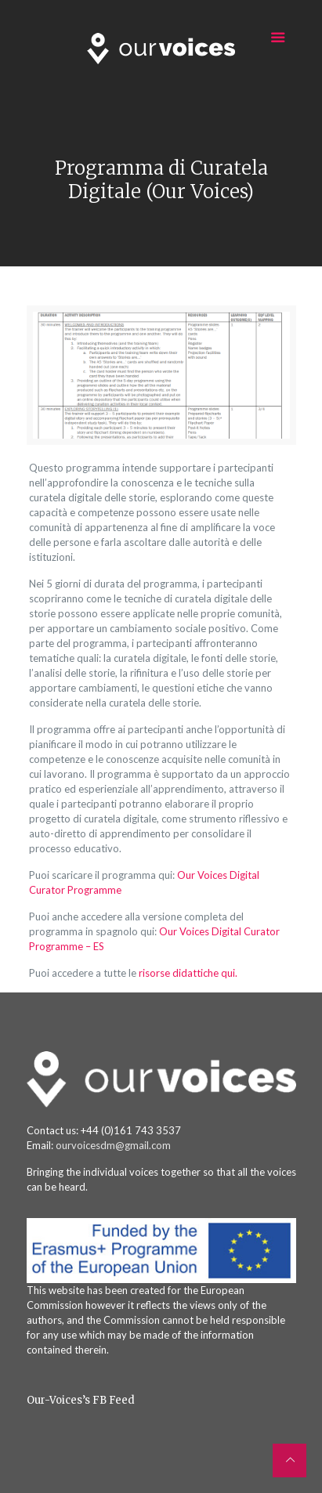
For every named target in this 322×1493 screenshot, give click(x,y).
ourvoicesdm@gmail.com (113, 1145)
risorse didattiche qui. (188, 973)
